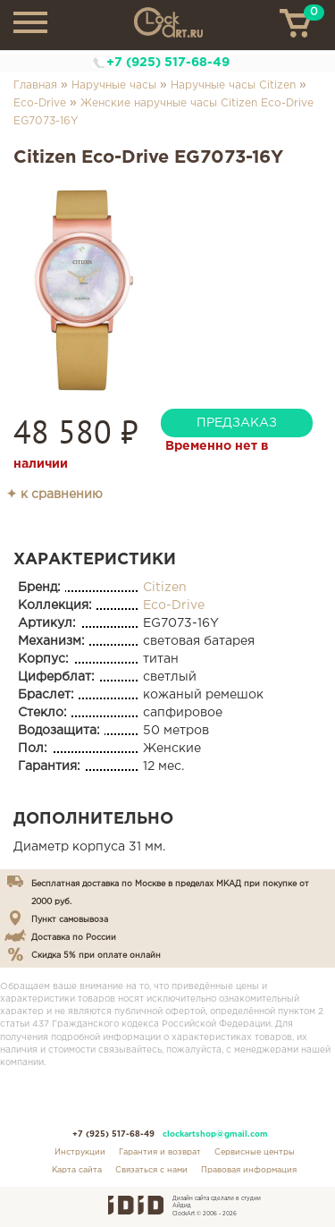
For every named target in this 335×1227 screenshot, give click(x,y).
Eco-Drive (39, 103)
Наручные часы (113, 85)
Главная (35, 85)
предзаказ (237, 423)
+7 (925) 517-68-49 (168, 62)
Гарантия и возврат (160, 1151)
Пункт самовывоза (69, 919)
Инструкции (79, 1151)
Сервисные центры (254, 1151)
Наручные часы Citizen (233, 85)
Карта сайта (77, 1169)
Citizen (165, 587)
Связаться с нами (151, 1169)
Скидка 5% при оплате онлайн (96, 955)
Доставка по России (73, 937)
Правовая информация (249, 1169)
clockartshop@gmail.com (215, 1134)
